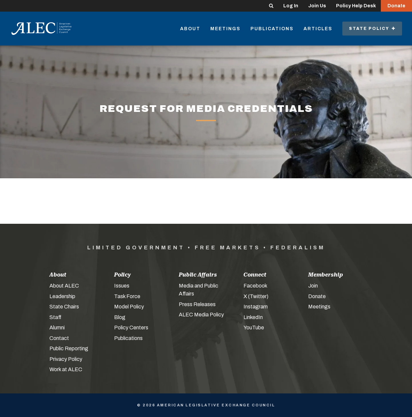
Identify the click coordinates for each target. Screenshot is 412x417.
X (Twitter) (255, 296)
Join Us (317, 5)
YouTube (253, 327)
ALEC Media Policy (201, 314)
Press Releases (197, 304)
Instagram (255, 306)
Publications (272, 28)
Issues (121, 286)
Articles (318, 28)
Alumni (57, 327)
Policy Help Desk (356, 5)
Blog (119, 317)
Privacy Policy (65, 359)
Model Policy (129, 306)
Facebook (255, 286)
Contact (59, 338)
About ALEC (64, 286)
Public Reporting (68, 348)
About (190, 28)
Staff (55, 317)
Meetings (225, 28)
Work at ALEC (65, 369)
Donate (396, 5)
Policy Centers (131, 327)
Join (313, 286)
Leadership (62, 296)
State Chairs (64, 306)
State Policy (372, 28)
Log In (290, 5)
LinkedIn (253, 317)
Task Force (127, 296)
